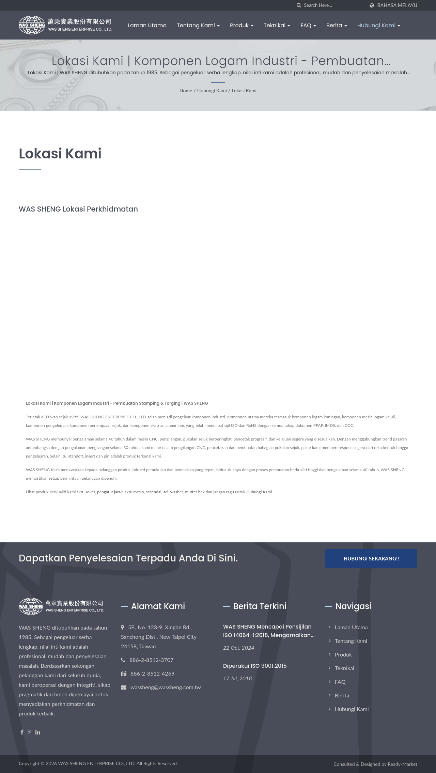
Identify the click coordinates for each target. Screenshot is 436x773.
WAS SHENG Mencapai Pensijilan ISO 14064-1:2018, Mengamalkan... (269, 631)
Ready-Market (402, 764)
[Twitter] (29, 732)
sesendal (153, 491)
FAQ (308, 25)
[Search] (334, 5)
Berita (336, 25)
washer (176, 491)
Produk (241, 25)
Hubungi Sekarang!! (371, 558)
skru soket (86, 491)
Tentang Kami (198, 25)
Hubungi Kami (379, 25)
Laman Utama (147, 25)
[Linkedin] (37, 732)
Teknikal (277, 25)
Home (186, 90)
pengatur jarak (110, 491)
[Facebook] (22, 732)
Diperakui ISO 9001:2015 (255, 666)
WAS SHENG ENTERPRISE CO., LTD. (97, 763)
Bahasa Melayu (397, 5)
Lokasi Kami (244, 90)
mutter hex (194, 491)
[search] (299, 5)
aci (165, 491)
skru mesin (134, 491)
